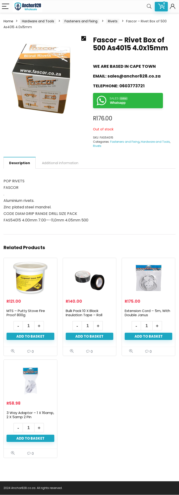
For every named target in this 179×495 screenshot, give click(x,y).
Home (8, 21)
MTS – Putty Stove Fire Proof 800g (26, 313)
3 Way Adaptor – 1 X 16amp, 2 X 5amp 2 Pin (30, 415)
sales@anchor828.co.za (134, 76)
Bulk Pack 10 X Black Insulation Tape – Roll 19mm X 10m (84, 315)
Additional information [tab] (60, 163)
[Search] (149, 6)
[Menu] (5, 6)
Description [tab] (19, 163)
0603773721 (132, 86)
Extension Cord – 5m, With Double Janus (147, 313)
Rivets (112, 21)
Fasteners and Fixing (81, 21)
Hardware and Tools (38, 21)
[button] (83, 38)
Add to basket (30, 336)
